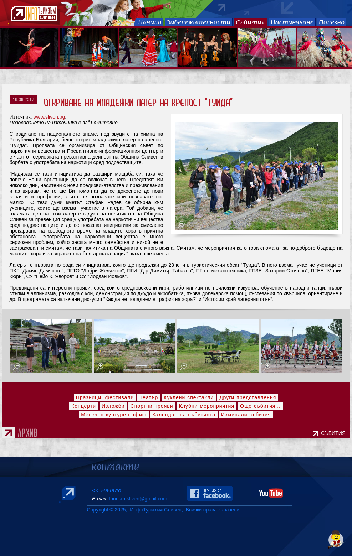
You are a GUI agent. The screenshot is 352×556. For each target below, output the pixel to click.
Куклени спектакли (189, 397)
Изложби (113, 406)
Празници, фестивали (105, 397)
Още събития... (260, 406)
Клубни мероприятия (206, 406)
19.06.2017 (23, 99)
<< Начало (107, 490)
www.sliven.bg (49, 117)
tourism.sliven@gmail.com (137, 499)
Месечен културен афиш (114, 414)
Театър (148, 397)
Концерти (83, 406)
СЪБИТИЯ (335, 433)
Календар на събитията (183, 414)
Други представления (247, 397)
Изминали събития (246, 414)
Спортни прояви (152, 406)
